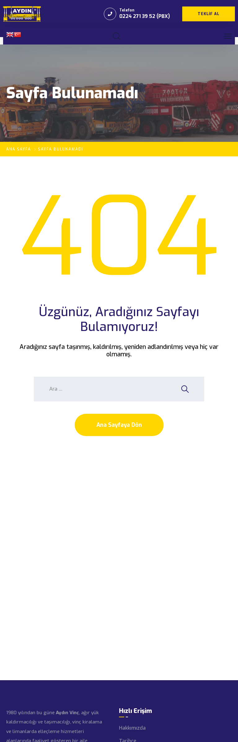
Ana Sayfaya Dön (119, 425)
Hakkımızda (132, 728)
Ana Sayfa (18, 149)
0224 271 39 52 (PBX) (144, 16)
